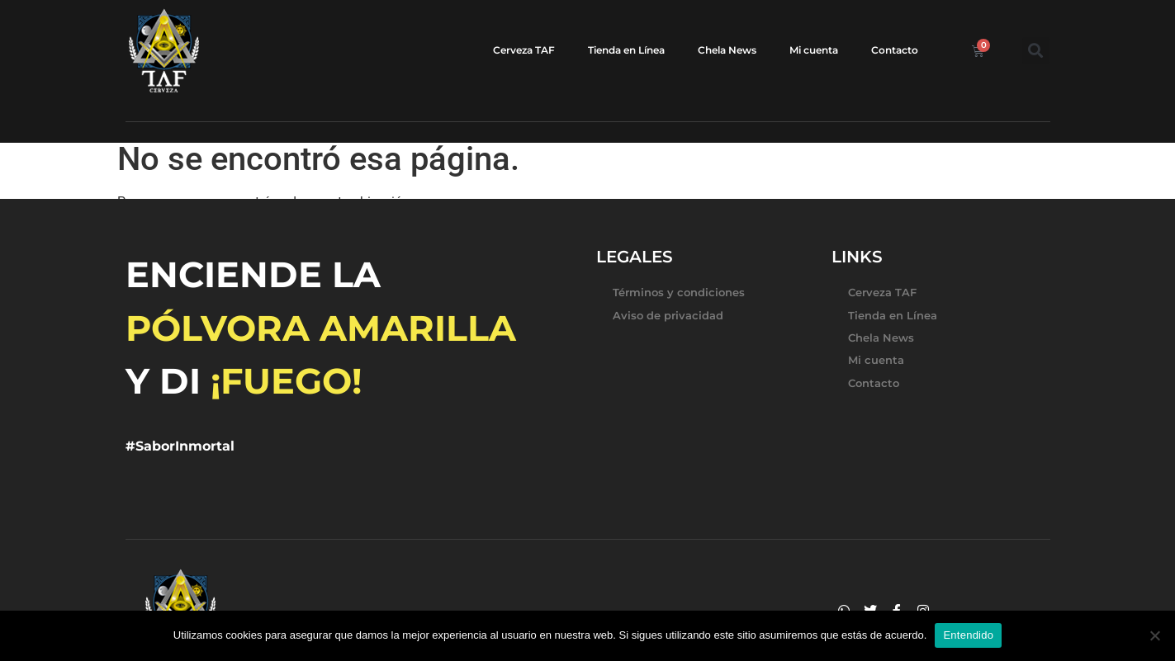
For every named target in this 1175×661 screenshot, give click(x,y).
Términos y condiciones (679, 292)
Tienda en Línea (626, 50)
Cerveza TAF (524, 50)
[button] (1035, 50)
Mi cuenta (813, 50)
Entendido (968, 635)
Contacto (894, 50)
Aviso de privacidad (668, 315)
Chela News (727, 50)
